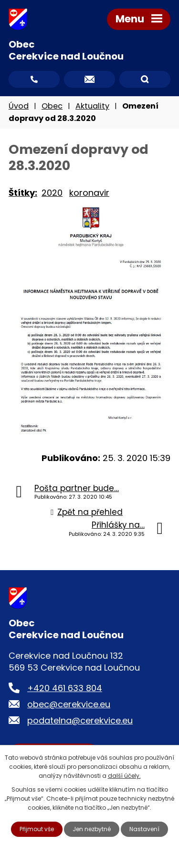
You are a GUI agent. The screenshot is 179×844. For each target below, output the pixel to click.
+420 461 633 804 (64, 688)
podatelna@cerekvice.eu (80, 720)
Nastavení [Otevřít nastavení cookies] (144, 829)
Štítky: (23, 193)
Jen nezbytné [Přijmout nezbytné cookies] (92, 829)
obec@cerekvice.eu (68, 704)
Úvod (19, 105)
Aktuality (92, 105)
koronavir (89, 193)
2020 (52, 193)
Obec (52, 105)
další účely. (124, 776)
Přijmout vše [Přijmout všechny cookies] (37, 829)
